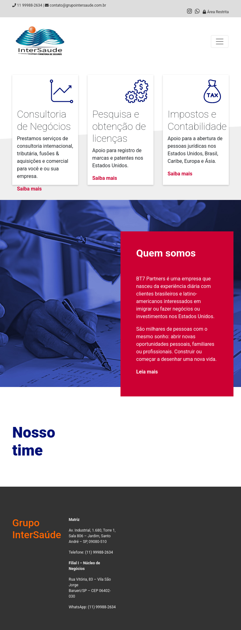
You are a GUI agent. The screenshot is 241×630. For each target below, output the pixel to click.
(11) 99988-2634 (99, 552)
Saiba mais (29, 189)
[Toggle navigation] (219, 41)
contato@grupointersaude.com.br (78, 5)
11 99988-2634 (29, 5)
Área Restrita (216, 12)
